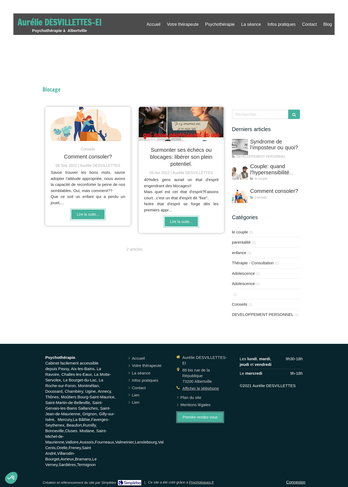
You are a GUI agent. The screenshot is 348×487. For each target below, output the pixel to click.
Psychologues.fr (201, 482)
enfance (239, 252)
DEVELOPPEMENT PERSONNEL (263, 314)
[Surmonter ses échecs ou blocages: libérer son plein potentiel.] (181, 124)
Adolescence (243, 273)
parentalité (241, 242)
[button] (11, 477)
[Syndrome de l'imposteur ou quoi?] (240, 147)
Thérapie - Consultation (253, 263)
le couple (240, 232)
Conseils (239, 304)
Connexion (295, 482)
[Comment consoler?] (88, 124)
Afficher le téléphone (200, 388)
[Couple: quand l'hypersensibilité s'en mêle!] (240, 172)
